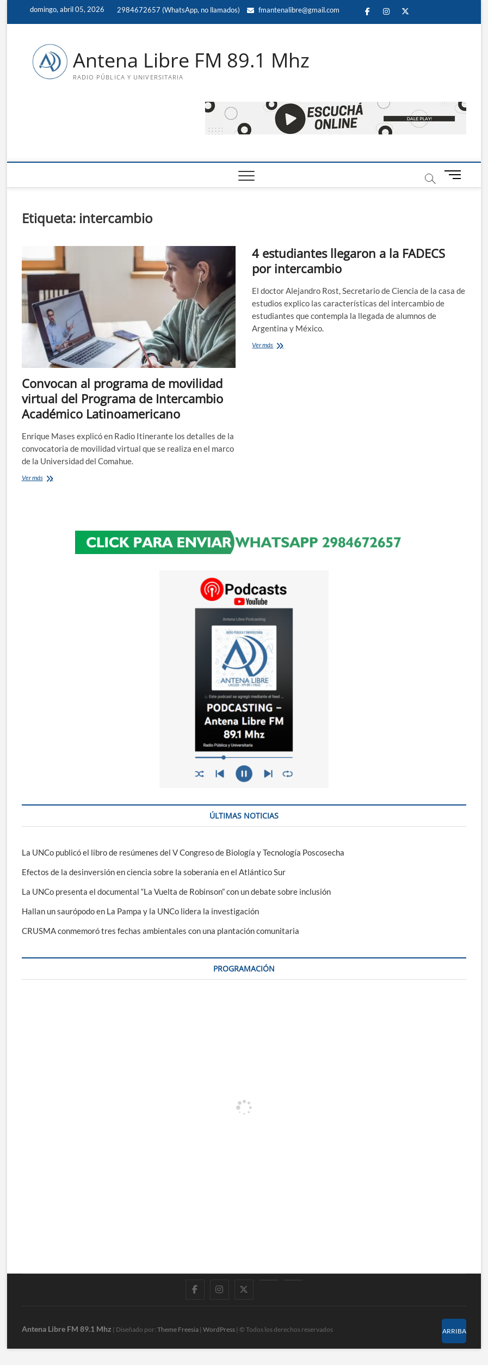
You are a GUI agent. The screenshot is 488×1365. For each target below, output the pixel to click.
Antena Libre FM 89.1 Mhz (191, 60)
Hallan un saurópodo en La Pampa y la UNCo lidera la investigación (140, 911)
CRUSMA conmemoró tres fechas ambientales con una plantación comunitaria (160, 931)
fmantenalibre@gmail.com (293, 9)
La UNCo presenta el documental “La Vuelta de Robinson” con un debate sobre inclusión (176, 891)
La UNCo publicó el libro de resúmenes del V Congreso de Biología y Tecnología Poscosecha (183, 852)
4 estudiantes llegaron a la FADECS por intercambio (348, 260)
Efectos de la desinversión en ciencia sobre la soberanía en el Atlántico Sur (154, 872)
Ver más (54, 478)
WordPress (219, 1329)
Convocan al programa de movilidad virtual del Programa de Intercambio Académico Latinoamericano (122, 398)
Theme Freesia (178, 1329)
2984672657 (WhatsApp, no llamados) (177, 9)
